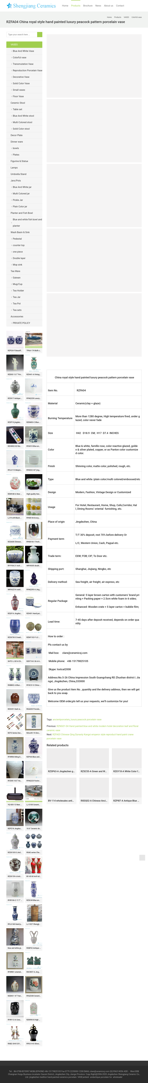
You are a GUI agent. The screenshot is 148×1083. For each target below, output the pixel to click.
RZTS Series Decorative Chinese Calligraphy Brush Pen (15, 733)
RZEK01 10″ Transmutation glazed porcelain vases (15, 996)
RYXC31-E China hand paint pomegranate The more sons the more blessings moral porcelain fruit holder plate (33, 685)
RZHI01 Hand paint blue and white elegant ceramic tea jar (33, 613)
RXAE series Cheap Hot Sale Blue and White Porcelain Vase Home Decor (33, 852)
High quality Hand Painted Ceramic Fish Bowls (33, 494)
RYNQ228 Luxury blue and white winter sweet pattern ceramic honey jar (33, 398)
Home (65, 5)
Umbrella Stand (18, 174)
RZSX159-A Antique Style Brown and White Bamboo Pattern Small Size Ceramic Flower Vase (15, 876)
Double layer (19, 258)
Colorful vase (19, 57)
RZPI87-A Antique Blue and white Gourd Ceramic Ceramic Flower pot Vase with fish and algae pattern (126, 800)
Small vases (19, 90)
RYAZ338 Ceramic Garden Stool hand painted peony (33, 996)
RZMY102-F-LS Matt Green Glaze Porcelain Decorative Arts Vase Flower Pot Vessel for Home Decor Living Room (33, 637)
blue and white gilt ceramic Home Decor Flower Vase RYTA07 (15, 948)
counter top (18, 245)
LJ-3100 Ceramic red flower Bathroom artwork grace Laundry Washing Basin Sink (33, 805)
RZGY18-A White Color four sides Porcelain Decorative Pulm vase (126, 771)
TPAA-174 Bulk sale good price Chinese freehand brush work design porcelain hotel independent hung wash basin (33, 351)
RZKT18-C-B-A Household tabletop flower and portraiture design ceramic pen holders (33, 661)
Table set (17, 109)
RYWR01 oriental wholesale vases (15, 972)
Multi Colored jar (21, 193)
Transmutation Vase (23, 64)
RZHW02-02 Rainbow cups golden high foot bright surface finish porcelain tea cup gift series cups (15, 446)
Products (75, 5)
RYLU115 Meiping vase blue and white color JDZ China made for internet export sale (15, 470)
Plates (16, 154)
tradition (43, 1077)
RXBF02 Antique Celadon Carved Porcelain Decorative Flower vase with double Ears (33, 948)
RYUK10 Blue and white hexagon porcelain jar (33, 446)
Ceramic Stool (18, 103)
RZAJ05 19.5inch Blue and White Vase (33, 733)
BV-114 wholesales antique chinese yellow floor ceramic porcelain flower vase (61, 800)
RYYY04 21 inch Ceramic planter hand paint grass (15, 566)
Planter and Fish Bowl (22, 213)
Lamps (14, 167)
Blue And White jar (22, 187)
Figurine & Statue (19, 161)
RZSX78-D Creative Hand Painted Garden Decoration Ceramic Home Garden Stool (15, 637)
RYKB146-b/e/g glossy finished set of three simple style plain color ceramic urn (33, 518)
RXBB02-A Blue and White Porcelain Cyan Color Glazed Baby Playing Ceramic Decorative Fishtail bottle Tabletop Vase (15, 685)
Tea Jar (16, 297)
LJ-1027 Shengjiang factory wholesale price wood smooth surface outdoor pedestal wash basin (33, 924)
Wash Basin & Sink (20, 232)
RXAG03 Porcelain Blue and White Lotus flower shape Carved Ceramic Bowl (33, 709)
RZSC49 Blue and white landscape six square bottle (33, 900)
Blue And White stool (23, 115)
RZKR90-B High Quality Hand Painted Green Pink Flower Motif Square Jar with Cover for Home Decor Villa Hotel (33, 1020)
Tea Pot (17, 303)
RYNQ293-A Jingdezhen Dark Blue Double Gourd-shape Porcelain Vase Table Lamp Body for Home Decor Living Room (33, 590)
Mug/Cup (17, 284)
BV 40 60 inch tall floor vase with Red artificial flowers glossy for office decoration (33, 876)
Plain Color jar (20, 206)
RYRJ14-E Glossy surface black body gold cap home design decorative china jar (33, 1044)
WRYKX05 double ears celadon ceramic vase (33, 566)
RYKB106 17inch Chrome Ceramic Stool (33, 542)
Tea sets (17, 310)
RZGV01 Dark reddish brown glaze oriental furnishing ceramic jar (15, 709)
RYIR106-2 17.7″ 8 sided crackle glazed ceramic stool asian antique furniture (15, 900)
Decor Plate (16, 135)
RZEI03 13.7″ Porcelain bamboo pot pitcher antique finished (15, 374)
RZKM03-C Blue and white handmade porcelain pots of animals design (33, 422)
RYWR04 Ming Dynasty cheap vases (15, 757)
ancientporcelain (61, 719)
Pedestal (17, 238)
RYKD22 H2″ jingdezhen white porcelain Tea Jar (33, 470)
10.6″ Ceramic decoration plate (33, 829)
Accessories (17, 316)
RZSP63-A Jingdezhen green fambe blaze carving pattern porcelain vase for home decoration (61, 771)
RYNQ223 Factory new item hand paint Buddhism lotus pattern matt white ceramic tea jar (33, 781)
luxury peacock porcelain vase (86, 719)
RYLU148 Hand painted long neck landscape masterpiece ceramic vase (15, 924)
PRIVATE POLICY (24, 323)
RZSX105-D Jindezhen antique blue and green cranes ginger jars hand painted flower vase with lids (15, 852)
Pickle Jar (18, 200)
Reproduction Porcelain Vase (27, 70)
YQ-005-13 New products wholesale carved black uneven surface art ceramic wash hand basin (15, 805)
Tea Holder (18, 290)
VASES (14, 44)
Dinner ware (17, 141)
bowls (16, 148)
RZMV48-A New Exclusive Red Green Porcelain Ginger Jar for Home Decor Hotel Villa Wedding (15, 494)
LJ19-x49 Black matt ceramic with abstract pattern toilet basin (15, 518)
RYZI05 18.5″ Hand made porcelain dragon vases (15, 781)
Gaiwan (16, 277)
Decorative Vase (21, 77)
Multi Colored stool (22, 122)
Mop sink (17, 264)
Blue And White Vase (23, 51)
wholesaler (118, 1077)
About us (108, 5)
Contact (120, 5)
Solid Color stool (21, 128)
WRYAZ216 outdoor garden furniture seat (15, 590)
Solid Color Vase (21, 83)
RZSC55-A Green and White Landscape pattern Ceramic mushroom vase (94, 771)
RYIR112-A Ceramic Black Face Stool (15, 1020)
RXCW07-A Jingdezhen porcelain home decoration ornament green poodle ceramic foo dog (33, 972)
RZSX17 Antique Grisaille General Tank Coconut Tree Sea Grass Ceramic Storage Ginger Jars (15, 398)
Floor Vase (18, 96)
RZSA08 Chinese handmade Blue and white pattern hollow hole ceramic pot (15, 542)
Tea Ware (15, 271)
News (98, 5)
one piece (18, 251)
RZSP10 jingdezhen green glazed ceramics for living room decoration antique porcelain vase (15, 422)
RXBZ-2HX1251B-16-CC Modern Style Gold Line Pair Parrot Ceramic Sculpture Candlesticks (15, 1044)
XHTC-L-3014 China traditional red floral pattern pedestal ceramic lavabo (15, 661)
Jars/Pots (16, 180)
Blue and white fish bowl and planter (27, 222)
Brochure (87, 5)
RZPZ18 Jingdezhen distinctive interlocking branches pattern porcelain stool (15, 829)
